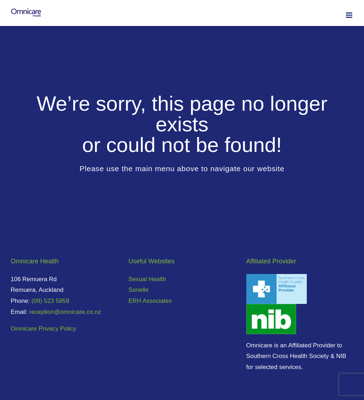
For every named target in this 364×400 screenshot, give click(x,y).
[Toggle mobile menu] (349, 15)
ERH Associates (150, 301)
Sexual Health (147, 279)
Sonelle (138, 289)
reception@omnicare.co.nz (65, 312)
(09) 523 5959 (50, 301)
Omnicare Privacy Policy (43, 328)
